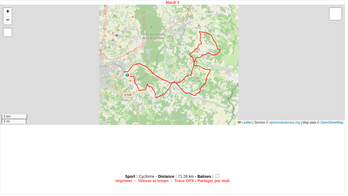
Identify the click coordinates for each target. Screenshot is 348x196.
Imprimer (124, 181)
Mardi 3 (172, 2)
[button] (127, 75)
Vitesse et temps (153, 181)
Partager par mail (213, 181)
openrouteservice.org (284, 122)
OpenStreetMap (331, 122)
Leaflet (244, 122)
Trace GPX (184, 181)
